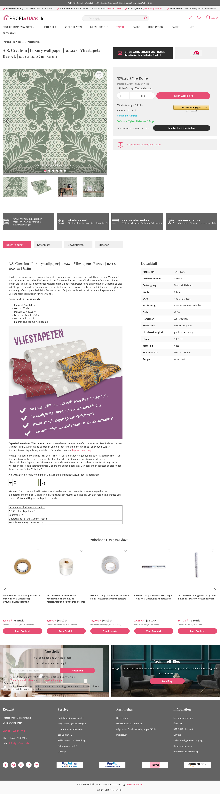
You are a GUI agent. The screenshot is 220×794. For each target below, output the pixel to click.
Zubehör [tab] (104, 244)
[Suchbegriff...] (112, 18)
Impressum (121, 734)
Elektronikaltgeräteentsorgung (187, 740)
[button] (191, 108)
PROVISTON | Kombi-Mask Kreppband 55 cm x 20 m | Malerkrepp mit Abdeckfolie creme (66, 598)
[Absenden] (77, 670)
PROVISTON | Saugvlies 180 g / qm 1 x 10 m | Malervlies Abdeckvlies (153, 597)
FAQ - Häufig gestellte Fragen (72, 723)
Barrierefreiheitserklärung (185, 751)
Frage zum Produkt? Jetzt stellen (144, 144)
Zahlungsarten (65, 734)
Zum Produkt (22, 631)
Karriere (177, 734)
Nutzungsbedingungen (51, 680)
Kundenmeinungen (182, 746)
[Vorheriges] (6, 121)
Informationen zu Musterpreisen (133, 128)
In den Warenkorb (183, 95)
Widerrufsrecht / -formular (129, 723)
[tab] (17, 244)
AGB (88, 686)
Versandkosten (134, 784)
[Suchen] (145, 18)
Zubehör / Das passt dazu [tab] (109, 539)
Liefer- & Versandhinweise (70, 729)
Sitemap (62, 751)
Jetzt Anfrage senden (153, 8)
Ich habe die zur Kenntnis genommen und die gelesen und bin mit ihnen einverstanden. (53, 688)
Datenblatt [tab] (43, 244)
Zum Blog (167, 681)
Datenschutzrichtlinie (22, 680)
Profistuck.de (9, 41)
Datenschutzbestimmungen (35, 686)
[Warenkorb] (212, 18)
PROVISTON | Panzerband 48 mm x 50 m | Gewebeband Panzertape (109, 597)
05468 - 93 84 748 (14, 731)
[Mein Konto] (190, 18)
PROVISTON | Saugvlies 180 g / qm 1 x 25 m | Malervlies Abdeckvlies (197, 597)
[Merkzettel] (199, 18)
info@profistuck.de (19, 743)
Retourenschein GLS (67, 746)
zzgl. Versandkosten (141, 88)
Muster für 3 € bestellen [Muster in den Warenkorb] (181, 128)
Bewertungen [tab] (76, 244)
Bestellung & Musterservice (71, 718)
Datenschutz (122, 718)
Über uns (177, 723)
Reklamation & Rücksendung (71, 740)
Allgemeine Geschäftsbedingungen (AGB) (135, 729)
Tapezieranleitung (81, 450)
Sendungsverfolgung (183, 718)
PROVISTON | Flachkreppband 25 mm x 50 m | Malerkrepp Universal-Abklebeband (21, 598)
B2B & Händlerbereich (184, 729)
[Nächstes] (104, 121)
